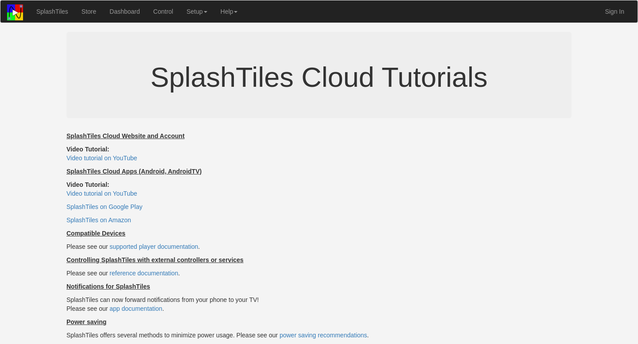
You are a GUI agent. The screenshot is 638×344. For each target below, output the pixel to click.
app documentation (135, 308)
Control (163, 11)
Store (89, 11)
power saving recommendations (323, 335)
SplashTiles (52, 11)
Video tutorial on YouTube (101, 158)
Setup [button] (197, 11)
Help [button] (229, 11)
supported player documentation (153, 246)
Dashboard (124, 11)
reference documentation (143, 273)
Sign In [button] (614, 11)
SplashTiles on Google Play (104, 206)
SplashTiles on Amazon (98, 220)
